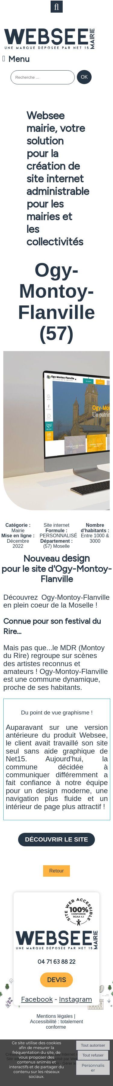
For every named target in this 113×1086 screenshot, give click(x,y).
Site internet (56, 525)
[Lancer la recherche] (84, 77)
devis (56, 980)
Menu (19, 59)
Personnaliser (93, 1067)
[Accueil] (49, 39)
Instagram (75, 999)
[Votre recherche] (43, 77)
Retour (56, 870)
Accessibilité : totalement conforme (56, 1024)
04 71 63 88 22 (56, 962)
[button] (57, 7)
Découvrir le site (56, 839)
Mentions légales (54, 1016)
